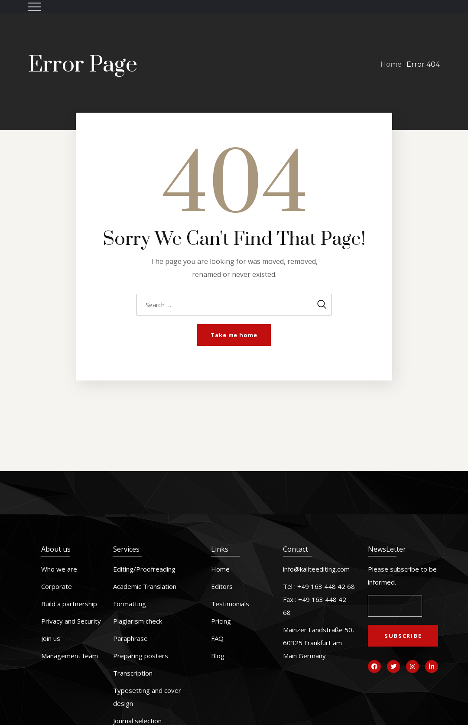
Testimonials (230, 603)
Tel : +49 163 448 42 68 (319, 586)
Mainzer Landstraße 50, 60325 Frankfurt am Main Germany (318, 642)
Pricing (221, 621)
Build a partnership (69, 603)
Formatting (129, 603)
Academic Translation (144, 586)
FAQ (217, 638)
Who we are (59, 569)
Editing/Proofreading (144, 569)
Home (391, 64)
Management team (69, 655)
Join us (50, 638)
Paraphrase (130, 638)
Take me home (234, 335)
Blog (217, 655)
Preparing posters (140, 655)
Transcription (133, 673)
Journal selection (137, 720)
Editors (222, 586)
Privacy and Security (71, 621)
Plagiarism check (137, 621)
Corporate (56, 586)
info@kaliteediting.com (316, 569)
